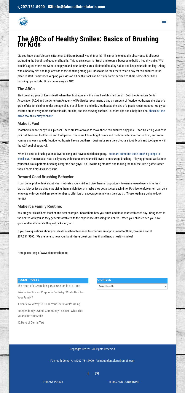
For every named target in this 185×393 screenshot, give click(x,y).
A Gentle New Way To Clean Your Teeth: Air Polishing (49, 304)
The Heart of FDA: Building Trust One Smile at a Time (49, 286)
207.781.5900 (33, 6)
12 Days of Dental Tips (31, 322)
